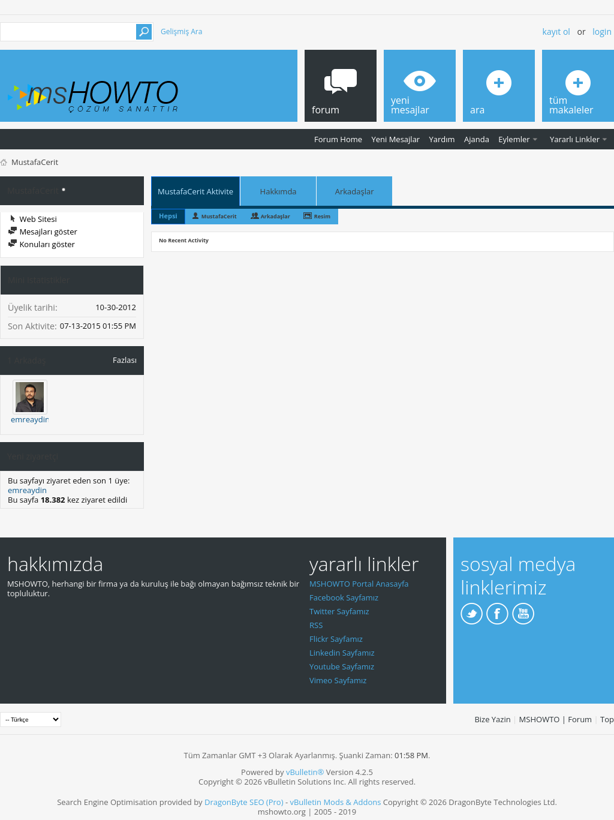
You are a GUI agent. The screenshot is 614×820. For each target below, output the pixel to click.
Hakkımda (278, 191)
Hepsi (168, 215)
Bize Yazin (492, 719)
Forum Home (338, 139)
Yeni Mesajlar (395, 139)
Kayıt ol (556, 31)
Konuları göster (41, 244)
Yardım (442, 139)
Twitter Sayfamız (339, 611)
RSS (316, 625)
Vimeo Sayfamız (337, 680)
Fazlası (125, 360)
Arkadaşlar (354, 191)
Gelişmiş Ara (181, 31)
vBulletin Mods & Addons (335, 802)
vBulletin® (305, 772)
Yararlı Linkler (575, 139)
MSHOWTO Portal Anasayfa (359, 583)
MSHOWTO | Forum (555, 719)
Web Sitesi (32, 219)
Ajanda (476, 139)
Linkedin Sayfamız (342, 652)
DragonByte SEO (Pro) (244, 802)
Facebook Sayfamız (343, 597)
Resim (322, 216)
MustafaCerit (219, 216)
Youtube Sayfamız (341, 666)
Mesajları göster (42, 231)
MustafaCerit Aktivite (195, 191)
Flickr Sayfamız (336, 638)
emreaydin (30, 419)
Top (607, 719)
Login (602, 31)
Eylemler (513, 139)
